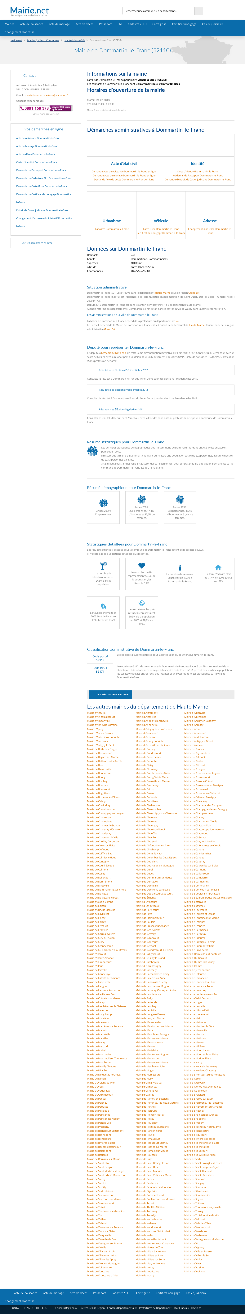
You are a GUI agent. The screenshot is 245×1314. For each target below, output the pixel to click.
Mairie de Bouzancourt (197, 777)
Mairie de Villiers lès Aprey (101, 1259)
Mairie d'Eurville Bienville (101, 910)
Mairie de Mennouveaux (149, 1042)
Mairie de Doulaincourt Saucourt (154, 893)
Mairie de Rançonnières (149, 1130)
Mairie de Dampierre (195, 877)
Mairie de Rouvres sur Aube (200, 1154)
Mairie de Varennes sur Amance (105, 1227)
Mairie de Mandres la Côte (199, 1026)
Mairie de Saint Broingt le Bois (152, 1163)
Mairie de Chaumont (196, 833)
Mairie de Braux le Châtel (198, 781)
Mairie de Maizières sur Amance (105, 1026)
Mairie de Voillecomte (99, 1267)
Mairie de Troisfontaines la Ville (201, 1215)
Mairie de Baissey (145, 749)
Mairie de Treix (95, 1215)
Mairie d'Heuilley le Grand (150, 958)
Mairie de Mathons (195, 1038)
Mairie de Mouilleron (99, 1062)
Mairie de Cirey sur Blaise (101, 845)
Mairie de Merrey (194, 1042)
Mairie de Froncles (194, 926)
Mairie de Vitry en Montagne (103, 1263)
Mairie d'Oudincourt (195, 1090)
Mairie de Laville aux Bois (101, 994)
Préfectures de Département (155, 1308)
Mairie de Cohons (194, 849)
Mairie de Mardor (194, 1034)
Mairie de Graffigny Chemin (199, 942)
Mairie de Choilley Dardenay (103, 841)
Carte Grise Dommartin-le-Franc (161, 229)
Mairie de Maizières (195, 1022)
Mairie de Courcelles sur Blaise (201, 865)
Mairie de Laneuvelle (98, 982)
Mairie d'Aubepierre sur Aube (103, 737)
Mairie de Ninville (97, 1070)
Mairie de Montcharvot (197, 1050)
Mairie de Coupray (194, 861)
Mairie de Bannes (194, 749)
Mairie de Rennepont (99, 1134)
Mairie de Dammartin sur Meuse (154, 877)
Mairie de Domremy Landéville (153, 889)
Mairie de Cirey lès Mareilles (200, 841)
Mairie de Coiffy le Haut (149, 853)
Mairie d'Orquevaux (98, 1090)
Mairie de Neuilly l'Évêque (101, 1066)
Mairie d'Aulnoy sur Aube (150, 741)
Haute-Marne (162, 292)
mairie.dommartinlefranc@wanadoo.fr (47, 95)
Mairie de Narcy (193, 1062)
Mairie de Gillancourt (147, 938)
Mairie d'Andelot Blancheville (152, 720)
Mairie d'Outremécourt (100, 1094)
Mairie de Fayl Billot (98, 914)
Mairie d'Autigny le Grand (198, 741)
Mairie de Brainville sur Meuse (153, 781)
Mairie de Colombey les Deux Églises (156, 857)
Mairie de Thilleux (194, 1203)
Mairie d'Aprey (95, 729)
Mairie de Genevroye (99, 974)
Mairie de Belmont (194, 757)
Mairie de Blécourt (194, 765)
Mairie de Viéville (96, 1247)
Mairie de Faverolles (195, 910)
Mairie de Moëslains (147, 1050)
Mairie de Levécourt (98, 1010)
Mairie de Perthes (146, 1106)
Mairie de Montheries (99, 1054)
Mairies (9, 24)
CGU (44, 1308)
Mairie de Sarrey (145, 1179)
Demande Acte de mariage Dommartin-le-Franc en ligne (124, 175)
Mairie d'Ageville (96, 712)
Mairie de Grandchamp (100, 946)
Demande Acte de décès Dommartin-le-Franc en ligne (124, 179)
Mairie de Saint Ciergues (100, 1167)
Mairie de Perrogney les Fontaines (203, 1102)
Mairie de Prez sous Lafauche (152, 1126)
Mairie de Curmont (195, 869)
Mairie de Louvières (98, 1018)
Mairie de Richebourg (99, 1138)
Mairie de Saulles (96, 1183)
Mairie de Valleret (97, 1223)
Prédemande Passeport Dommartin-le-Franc (197, 175)
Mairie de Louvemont (196, 1014)
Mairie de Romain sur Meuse (152, 1150)
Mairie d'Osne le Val (147, 1090)
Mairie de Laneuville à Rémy (151, 982)
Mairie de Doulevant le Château (202, 893)
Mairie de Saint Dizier (147, 1167)
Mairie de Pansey (96, 1098)
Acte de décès (84, 24)
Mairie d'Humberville (147, 962)
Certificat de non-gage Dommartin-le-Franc (161, 233)
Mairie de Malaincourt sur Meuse (154, 1026)
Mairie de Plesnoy (194, 1110)
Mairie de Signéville (146, 1191)
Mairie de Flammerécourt (150, 918)
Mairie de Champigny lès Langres (105, 813)
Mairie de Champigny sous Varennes (156, 813)
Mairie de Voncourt (98, 1271)
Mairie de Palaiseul (194, 1094)
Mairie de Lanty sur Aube (198, 986)
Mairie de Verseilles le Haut (151, 1239)
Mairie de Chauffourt (147, 833)
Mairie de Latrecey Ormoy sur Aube (156, 990)
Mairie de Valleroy (146, 1223)
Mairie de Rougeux (146, 1154)
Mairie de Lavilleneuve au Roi (200, 994)
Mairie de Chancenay (99, 817)
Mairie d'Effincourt (146, 901)
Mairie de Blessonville (99, 769)
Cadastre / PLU (137, 24)
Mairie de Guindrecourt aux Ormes (107, 950)
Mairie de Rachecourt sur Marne (202, 1126)
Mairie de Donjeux (97, 893)
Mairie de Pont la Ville (99, 1122)
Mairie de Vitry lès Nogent (150, 1263)
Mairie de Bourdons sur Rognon (202, 773)
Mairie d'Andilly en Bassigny (200, 720)
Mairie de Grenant (146, 946)
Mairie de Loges (193, 1002)
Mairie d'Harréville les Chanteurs (202, 954)
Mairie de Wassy (145, 1275)
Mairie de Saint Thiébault (198, 1171)
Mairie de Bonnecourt (99, 773)
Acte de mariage (59, 24)
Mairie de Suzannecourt (100, 1203)
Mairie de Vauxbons (195, 1231)
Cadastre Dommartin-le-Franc (112, 229)
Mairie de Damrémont (99, 881)
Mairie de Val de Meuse (149, 1219)
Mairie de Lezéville (146, 1010)
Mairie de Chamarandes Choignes (203, 805)
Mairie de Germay (146, 934)
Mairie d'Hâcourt (96, 954)
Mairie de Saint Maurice (149, 1171)
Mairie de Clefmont (98, 849)
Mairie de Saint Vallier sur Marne (154, 1175)
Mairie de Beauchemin (148, 757)
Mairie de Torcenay (146, 1211)
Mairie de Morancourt (148, 1058)
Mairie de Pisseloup (98, 1110)
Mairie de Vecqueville (99, 1235)
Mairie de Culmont (97, 869)
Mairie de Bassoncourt (100, 753)
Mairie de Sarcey (96, 1179)
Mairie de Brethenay (147, 785)
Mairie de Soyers (193, 1199)
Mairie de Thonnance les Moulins (105, 1211)
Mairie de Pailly (144, 998)
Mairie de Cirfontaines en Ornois (202, 845)
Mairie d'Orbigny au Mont (101, 1082)
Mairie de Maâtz (193, 1018)
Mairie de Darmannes (196, 881)
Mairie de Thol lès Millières (150, 1207)
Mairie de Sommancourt (101, 1195)
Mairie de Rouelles (97, 1154)
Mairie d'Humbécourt (99, 962)
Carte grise (159, 24)
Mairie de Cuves (145, 873)
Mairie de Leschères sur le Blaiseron (107, 1006)
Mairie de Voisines (194, 1267)
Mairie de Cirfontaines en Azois (153, 845)
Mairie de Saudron (194, 1179)
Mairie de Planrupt (146, 1110)
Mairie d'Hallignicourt (148, 954)
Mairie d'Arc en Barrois (100, 733)
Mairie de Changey (146, 817)
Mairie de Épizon (96, 906)
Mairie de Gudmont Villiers (199, 946)
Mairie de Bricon (145, 789)
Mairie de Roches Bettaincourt (104, 1146)
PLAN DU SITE (32, 1308)
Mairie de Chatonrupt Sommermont (204, 829)
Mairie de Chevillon (146, 837)
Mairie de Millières (194, 1046)
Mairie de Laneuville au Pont (200, 982)
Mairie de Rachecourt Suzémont (105, 1130)
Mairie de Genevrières (148, 930)
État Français (181, 1308)
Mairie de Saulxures (147, 1183)
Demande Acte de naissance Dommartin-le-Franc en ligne (124, 171)
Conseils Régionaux (66, 1308)
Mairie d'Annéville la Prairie (102, 724)
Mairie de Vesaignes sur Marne (104, 1243)
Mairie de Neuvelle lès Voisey (200, 1066)
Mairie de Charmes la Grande (103, 825)
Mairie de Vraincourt (195, 1271)
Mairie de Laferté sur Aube (151, 978)
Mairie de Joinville (97, 970)
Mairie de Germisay (195, 934)
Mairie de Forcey (96, 922)
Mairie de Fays (144, 914)
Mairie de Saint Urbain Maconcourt (107, 1175)
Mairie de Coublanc (147, 861)
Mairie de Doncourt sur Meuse (201, 889)
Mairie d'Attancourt (195, 733)
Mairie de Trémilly (146, 1215)
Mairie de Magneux (98, 1022)
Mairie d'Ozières (145, 1094)
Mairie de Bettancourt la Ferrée (104, 761)
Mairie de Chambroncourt (102, 809)
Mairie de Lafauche (195, 974)
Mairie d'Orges (95, 1086)
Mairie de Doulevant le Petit (102, 897)
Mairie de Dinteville (98, 885)
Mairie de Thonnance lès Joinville (202, 1207)
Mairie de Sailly (192, 1159)
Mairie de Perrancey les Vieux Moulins (157, 1102)
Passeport (105, 24)
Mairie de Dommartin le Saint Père (106, 889)
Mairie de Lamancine (196, 978)
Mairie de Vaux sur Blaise (101, 1231)
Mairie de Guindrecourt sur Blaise (154, 950)
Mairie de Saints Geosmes (198, 1175)
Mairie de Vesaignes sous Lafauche (204, 1239)
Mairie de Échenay (146, 897)
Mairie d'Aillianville (194, 712)
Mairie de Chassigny (147, 825)
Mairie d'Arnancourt (147, 733)
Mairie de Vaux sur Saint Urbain (153, 1231)
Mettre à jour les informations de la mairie (107, 110)
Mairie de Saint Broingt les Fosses (203, 1163)
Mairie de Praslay (194, 1122)
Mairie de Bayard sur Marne (102, 757)
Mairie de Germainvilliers (101, 934)
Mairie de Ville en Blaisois (198, 1251)
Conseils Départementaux (122, 1308)
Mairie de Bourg (96, 777)
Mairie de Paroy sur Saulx (198, 1098)
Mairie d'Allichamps (195, 716)
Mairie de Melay (96, 1042)
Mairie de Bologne (194, 769)
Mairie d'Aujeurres (97, 741)
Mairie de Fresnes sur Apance (152, 926)
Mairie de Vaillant (97, 1219)
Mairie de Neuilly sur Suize (150, 1066)
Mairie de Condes (194, 857)
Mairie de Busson (145, 793)
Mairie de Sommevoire (197, 1195)
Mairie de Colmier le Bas (197, 853)
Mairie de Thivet (96, 1207)
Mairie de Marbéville (98, 1034)
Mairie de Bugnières (98, 793)
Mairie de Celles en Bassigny (200, 797)
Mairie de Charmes (146, 821)
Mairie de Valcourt (194, 1219)
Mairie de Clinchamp (147, 849)
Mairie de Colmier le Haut (101, 857)
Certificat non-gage (184, 24)
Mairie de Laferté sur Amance (103, 978)
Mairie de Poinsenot (98, 1114)
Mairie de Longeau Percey (150, 1014)
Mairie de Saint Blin (98, 1163)
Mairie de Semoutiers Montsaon (154, 1187)
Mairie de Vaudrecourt (148, 1227)
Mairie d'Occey (192, 1078)
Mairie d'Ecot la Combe (100, 901)
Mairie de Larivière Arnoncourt (104, 990)
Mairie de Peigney (97, 1102)
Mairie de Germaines (196, 930)
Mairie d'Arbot (192, 729)
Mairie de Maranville (195, 1030)
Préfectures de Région (92, 1308)
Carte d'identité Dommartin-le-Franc (197, 171)
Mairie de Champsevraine (198, 813)
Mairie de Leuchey (146, 1006)
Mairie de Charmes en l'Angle (200, 821)
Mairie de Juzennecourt (197, 970)
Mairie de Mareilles (97, 1038)
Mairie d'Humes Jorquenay (199, 962)
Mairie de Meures (145, 1046)
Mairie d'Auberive (146, 737)
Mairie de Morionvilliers (197, 1058)
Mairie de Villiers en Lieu (149, 1255)
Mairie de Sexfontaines (100, 1191)
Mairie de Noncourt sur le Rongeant (204, 1074)
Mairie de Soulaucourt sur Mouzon (155, 1199)
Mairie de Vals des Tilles (197, 1223)
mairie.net (16, 40)
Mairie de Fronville (97, 930)
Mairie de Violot (193, 1259)
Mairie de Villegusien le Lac (102, 1255)
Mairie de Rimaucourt (148, 1138)
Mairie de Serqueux (195, 1187)
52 (177, 321)
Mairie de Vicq (192, 1243)
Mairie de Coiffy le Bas (99, 853)
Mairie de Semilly (96, 1187)
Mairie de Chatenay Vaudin (151, 829)
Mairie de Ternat (145, 1203)
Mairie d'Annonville (147, 724)
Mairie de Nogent (145, 1070)
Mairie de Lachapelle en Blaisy (152, 974)
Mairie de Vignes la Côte (149, 1247)
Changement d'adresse (19, 32)
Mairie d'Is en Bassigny (148, 966)
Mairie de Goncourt (147, 942)
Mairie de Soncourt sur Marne (104, 1199)
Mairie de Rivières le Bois (101, 1142)
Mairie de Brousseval (196, 789)
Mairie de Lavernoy (195, 990)
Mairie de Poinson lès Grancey (201, 1114)
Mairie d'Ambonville (98, 720)
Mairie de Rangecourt (196, 1130)
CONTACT (16, 1308)
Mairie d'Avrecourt (194, 745)
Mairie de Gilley (95, 942)
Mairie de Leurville (194, 1006)
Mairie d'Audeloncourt (197, 737)
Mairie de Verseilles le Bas (101, 1239)
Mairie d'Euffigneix (194, 906)
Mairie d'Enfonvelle (195, 901)
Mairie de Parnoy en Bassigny (152, 1098)
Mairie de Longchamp (99, 1014)
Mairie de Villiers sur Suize (150, 1259)
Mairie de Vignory (194, 1247)
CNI (120, 24)
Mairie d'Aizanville (146, 716)
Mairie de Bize (95, 765)
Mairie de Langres (97, 986)
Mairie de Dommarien (196, 885)
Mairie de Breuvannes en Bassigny (203, 785)
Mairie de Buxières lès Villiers (103, 797)
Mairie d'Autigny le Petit (100, 745)
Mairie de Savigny (194, 1183)
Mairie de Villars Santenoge (151, 1251)
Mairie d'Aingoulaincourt (101, 716)
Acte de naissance (31, 24)
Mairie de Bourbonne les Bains (153, 773)
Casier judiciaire (212, 24)
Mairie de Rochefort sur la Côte (201, 1142)
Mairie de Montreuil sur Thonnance (107, 1058)
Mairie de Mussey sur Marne (152, 1062)
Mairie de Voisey (145, 1267)
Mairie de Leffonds (146, 1002)
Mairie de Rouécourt (195, 1150)
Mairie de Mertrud (97, 1046)
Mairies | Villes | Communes (43, 40)
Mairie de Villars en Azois (101, 1251)
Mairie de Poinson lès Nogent (103, 1118)
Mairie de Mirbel (96, 1050)
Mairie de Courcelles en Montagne (155, 865)
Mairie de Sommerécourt (150, 1195)
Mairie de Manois (97, 1030)
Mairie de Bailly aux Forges (102, 749)
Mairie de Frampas (194, 922)
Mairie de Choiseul (146, 841)
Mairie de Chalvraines (148, 805)
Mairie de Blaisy (144, 765)
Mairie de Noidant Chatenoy (200, 1070)
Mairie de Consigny (98, 861)
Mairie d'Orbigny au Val (149, 1082)
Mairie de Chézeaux (195, 837)
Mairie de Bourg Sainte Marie (152, 777)
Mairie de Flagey (96, 918)
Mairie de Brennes (97, 785)
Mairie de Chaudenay (99, 833)
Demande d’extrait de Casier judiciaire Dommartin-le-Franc (198, 179)
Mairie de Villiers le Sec (197, 1255)
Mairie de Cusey (96, 873)
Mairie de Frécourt (97, 926)
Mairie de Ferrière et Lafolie (199, 914)
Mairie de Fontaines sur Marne (201, 918)
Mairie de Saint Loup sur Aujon (201, 1167)
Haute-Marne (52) (75, 40)
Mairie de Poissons (195, 1118)
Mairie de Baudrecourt (148, 753)
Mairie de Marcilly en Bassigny (153, 1034)
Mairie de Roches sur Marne (151, 1146)
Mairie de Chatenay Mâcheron (104, 829)
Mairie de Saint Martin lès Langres (106, 1171)
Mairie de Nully (144, 1078)
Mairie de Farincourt (147, 910)
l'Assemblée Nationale (113, 353)
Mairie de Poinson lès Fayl (150, 1114)
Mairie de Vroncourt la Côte (102, 1275)
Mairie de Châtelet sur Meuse (103, 998)
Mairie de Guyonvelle (196, 950)
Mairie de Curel (144, 869)
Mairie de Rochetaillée (196, 1146)
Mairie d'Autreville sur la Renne (153, 745)
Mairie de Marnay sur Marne (152, 1038)
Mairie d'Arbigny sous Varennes (154, 729)
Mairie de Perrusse (97, 1106)
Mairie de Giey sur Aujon (101, 938)
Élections (196, 1308)
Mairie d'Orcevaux (194, 1082)
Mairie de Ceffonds (146, 797)
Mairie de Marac (145, 1030)
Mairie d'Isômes (193, 966)
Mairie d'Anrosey (193, 724)
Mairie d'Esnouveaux (147, 906)
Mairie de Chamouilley (148, 809)
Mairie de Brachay (97, 781)
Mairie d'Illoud (95, 966)
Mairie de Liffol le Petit (197, 1010)
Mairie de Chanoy (194, 817)
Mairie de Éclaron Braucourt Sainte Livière (208, 897)
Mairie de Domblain (147, 885)
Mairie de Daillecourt (98, 877)
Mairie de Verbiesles (195, 1235)
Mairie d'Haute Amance (100, 958)
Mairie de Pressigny (98, 1126)
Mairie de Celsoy (96, 801)
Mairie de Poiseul (145, 1118)
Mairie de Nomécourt (148, 1074)
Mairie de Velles (144, 1235)
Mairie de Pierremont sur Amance (203, 1106)
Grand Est (193, 292)
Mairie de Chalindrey (98, 805)
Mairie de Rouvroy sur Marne (103, 1159)
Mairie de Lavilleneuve (148, 994)
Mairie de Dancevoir (147, 881)
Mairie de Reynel (145, 1134)
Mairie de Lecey (96, 1002)
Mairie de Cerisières (147, 801)
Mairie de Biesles (193, 761)
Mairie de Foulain (145, 922)
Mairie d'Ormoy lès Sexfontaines (202, 1086)
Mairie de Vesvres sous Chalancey (155, 1243)
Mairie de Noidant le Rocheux (104, 1074)
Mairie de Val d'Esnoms (197, 998)
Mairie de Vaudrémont (197, 1227)
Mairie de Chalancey (195, 801)
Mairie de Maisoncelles (148, 1022)
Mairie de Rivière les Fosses (199, 1138)
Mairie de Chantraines (99, 821)
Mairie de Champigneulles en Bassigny (206, 809)
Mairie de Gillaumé (194, 938)
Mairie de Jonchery (146, 970)
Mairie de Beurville (146, 761)
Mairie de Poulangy (147, 1122)
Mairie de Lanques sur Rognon (153, 986)
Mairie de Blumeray (147, 769)
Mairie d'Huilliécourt (195, 958)
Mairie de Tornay (193, 1211)
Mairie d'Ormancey (146, 1086)
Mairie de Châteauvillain (198, 825)
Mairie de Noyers (96, 1078)
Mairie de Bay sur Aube (197, 753)
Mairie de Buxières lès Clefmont (202, 793)
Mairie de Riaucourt (195, 1134)
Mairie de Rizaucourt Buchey (152, 1142)
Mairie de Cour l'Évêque (100, 865)
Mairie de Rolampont (99, 1150)
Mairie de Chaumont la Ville (102, 837)
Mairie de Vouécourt (147, 1271)
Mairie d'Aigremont (147, 712)
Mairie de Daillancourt (196, 873)
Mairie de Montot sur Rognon (152, 1054)
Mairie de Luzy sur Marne (150, 1018)
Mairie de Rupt (144, 1159)
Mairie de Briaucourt (98, 789)
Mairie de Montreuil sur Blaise (201, 1054)
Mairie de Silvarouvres (196, 1191)
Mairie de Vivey (193, 1263)
